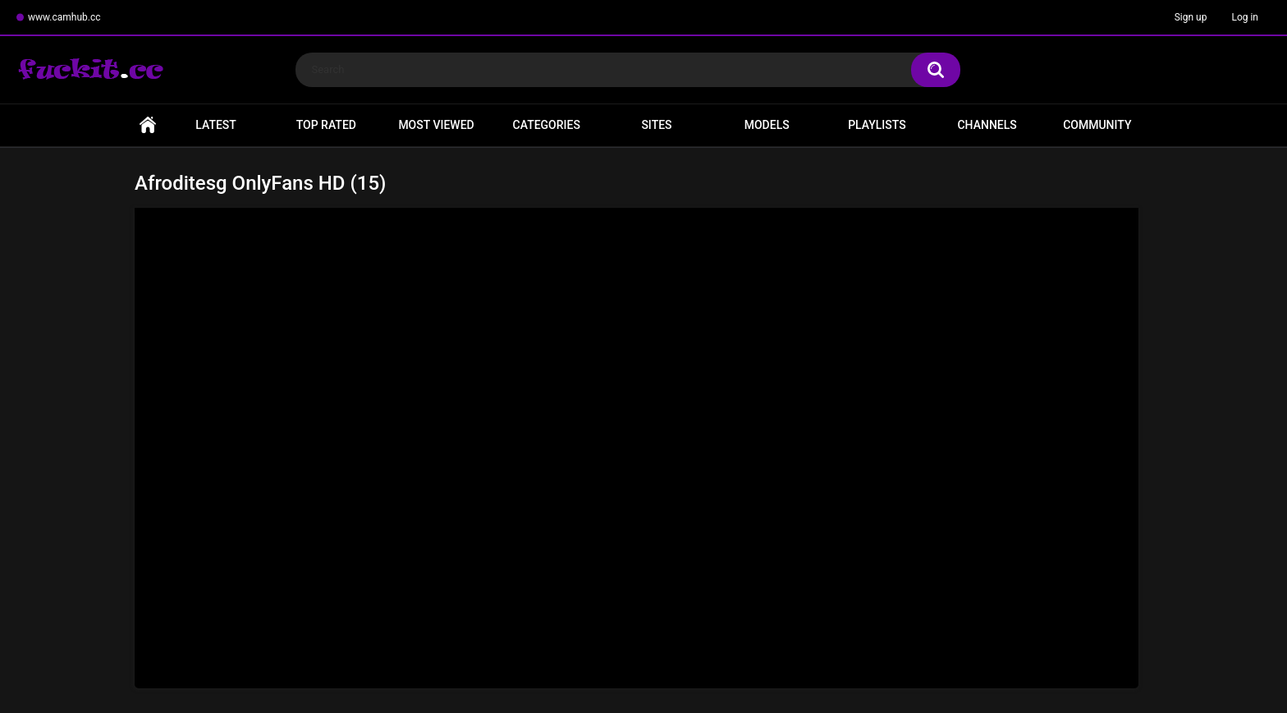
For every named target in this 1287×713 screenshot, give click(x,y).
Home (148, 125)
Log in (1244, 17)
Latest (215, 124)
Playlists (877, 124)
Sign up (1191, 17)
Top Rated (326, 124)
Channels (986, 124)
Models (767, 124)
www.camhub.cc (64, 17)
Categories (546, 124)
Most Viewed (436, 124)
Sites (656, 124)
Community (1097, 124)
